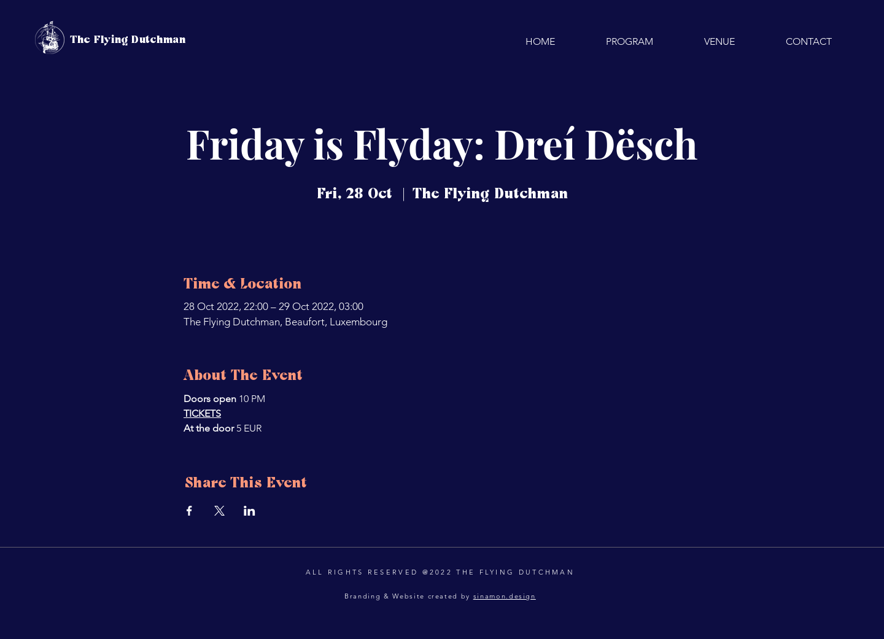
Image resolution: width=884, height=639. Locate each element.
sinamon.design (504, 596)
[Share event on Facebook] (189, 511)
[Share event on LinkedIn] (249, 511)
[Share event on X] (219, 511)
